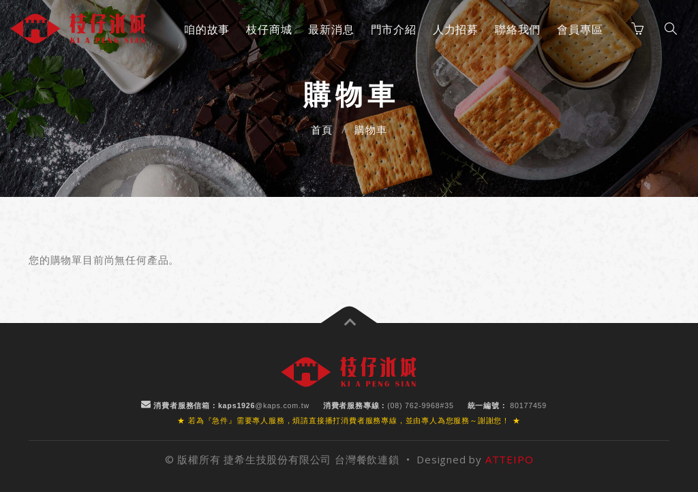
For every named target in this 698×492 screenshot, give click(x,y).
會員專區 (580, 29)
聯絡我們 (518, 29)
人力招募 (456, 29)
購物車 (370, 129)
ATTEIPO (509, 459)
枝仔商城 (269, 29)
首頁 (322, 129)
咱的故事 (207, 29)
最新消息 (331, 29)
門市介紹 (393, 29)
